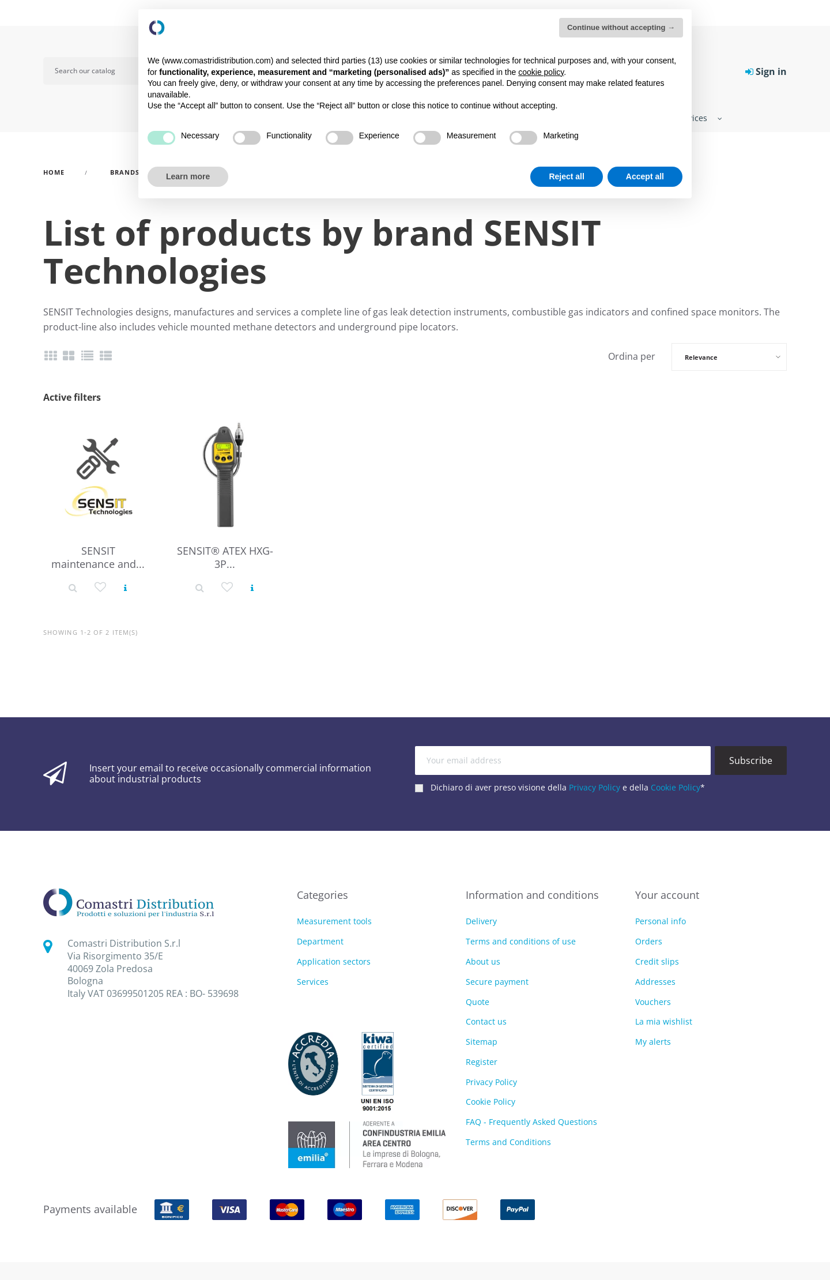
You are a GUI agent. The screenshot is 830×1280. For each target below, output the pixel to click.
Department (320, 942)
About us (483, 961)
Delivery (481, 921)
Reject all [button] (566, 176)
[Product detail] (73, 586)
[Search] (99, 71)
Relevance (701, 357)
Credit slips (657, 961)
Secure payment (497, 981)
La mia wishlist (663, 1021)
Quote (477, 1001)
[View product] (125, 587)
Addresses (655, 981)
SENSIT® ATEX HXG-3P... (225, 557)
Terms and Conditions (508, 1141)
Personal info (660, 921)
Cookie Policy (675, 787)
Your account (667, 895)
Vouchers (653, 1001)
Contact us (486, 1021)
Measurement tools (334, 922)
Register (481, 1061)
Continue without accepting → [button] (621, 27)
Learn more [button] (188, 176)
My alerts (653, 1041)
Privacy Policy (594, 787)
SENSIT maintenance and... (98, 557)
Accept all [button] (645, 176)
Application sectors (334, 962)
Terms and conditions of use (521, 941)
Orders (648, 941)
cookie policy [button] (541, 72)
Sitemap (481, 1041)
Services (313, 982)
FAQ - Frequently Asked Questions (531, 1121)
